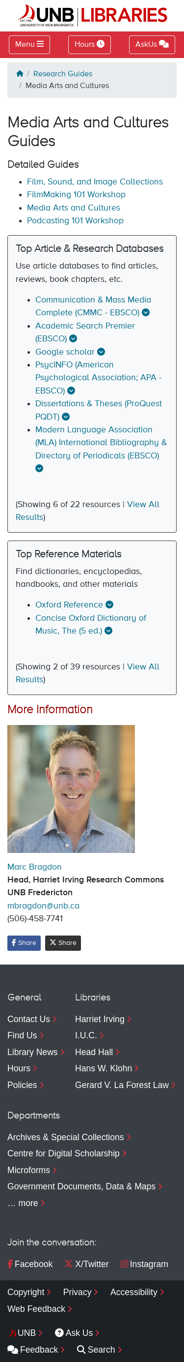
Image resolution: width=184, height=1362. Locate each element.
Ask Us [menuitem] (74, 1333)
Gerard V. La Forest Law (122, 1085)
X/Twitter (86, 1264)
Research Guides (62, 74)
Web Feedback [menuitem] (36, 1309)
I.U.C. (86, 1035)
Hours (18, 1068)
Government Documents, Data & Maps (81, 1186)
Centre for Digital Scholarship (63, 1153)
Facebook (30, 1264)
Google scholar (65, 352)
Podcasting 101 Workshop (75, 220)
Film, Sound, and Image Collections (95, 182)
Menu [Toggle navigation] (25, 45)
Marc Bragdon (34, 867)
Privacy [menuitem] (77, 1292)
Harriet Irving (100, 1019)
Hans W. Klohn (103, 1068)
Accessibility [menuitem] (134, 1292)
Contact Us (28, 1019)
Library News (32, 1052)
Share (24, 942)
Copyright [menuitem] (25, 1292)
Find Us (22, 1035)
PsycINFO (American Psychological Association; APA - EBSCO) (98, 378)
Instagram (144, 1264)
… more (22, 1203)
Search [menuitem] (96, 1350)
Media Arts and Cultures (73, 208)
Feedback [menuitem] (32, 1350)
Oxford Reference (69, 605)
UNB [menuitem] (27, 1333)
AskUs (152, 44)
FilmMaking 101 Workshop (76, 194)
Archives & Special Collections (65, 1137)
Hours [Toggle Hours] (90, 44)
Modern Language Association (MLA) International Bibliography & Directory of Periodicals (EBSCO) (101, 442)
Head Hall (94, 1052)
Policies (22, 1085)
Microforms (28, 1170)
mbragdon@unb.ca (43, 906)
